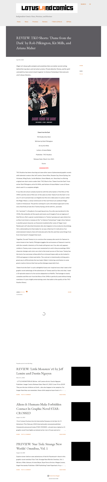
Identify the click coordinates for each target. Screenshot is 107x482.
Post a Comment (26, 394)
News (25, 22)
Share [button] (81, 65)
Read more (63, 394)
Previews (34, 22)
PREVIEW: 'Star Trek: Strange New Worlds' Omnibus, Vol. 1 (39, 446)
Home (18, 22)
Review (81, 74)
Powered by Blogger (53, 476)
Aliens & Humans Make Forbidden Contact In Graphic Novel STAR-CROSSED (38, 408)
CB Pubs (67, 22)
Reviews (44, 22)
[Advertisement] (41, 344)
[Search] (83, 4)
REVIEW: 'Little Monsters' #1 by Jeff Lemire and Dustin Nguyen (39, 371)
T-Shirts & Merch (56, 22)
